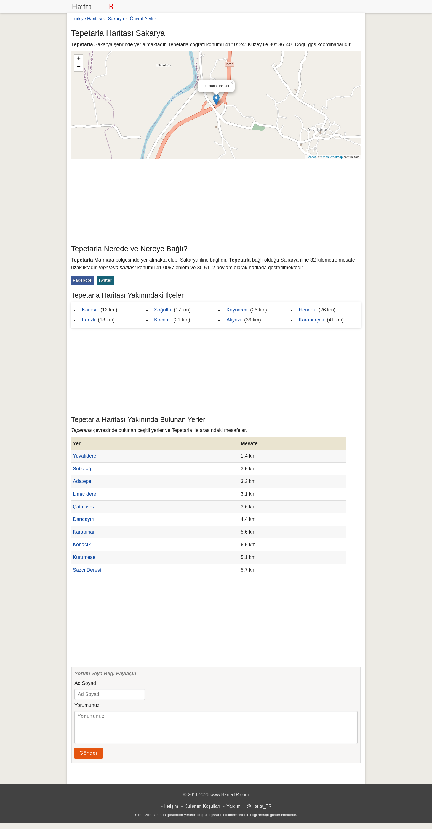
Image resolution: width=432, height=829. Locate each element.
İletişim (171, 811)
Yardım (233, 811)
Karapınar (84, 532)
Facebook (82, 280)
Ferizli (88, 320)
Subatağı (83, 468)
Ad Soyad (85, 683)
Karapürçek (311, 320)
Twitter (105, 280)
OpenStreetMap (332, 157)
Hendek (307, 310)
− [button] (79, 67)
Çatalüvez (84, 506)
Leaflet (311, 157)
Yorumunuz (86, 705)
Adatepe (82, 481)
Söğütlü (162, 310)
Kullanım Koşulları (202, 811)
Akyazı (233, 320)
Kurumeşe (84, 557)
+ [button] (79, 59)
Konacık (82, 544)
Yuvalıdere (84, 456)
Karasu (90, 310)
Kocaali (162, 320)
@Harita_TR (259, 811)
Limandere (84, 494)
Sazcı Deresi (87, 570)
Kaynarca (236, 310)
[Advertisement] (216, 200)
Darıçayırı (83, 519)
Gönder (88, 758)
